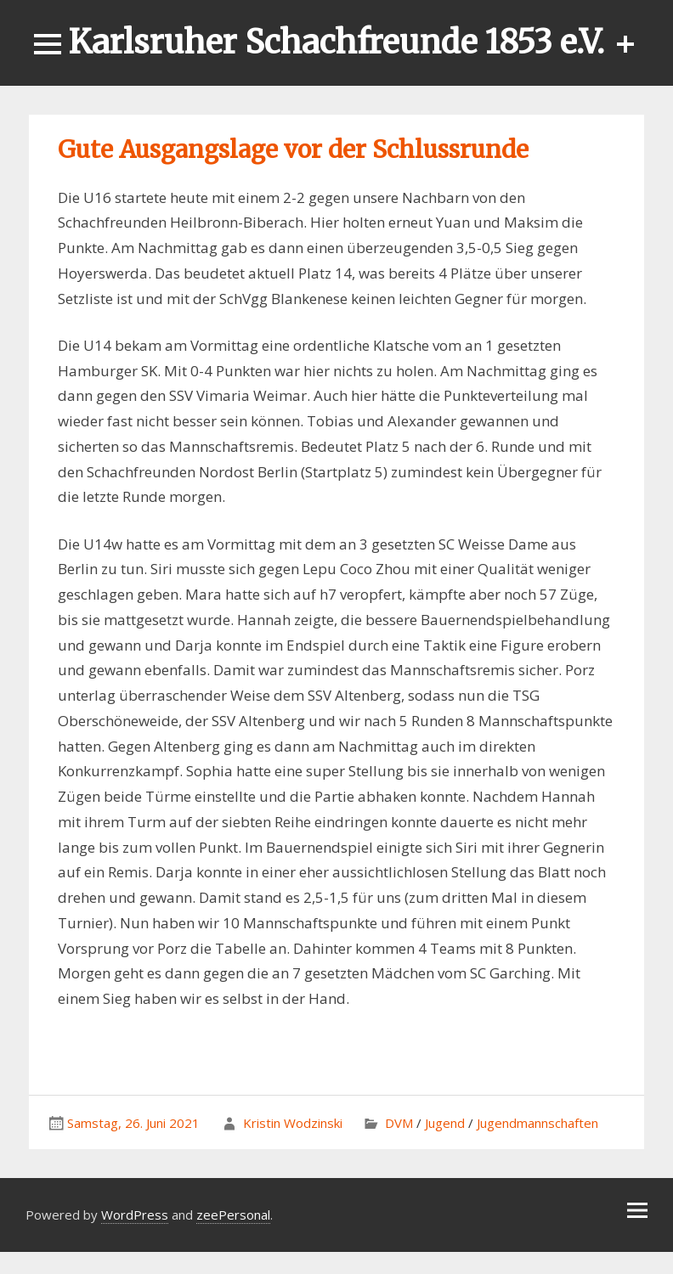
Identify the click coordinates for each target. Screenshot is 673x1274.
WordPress (134, 1214)
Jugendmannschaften (537, 1122)
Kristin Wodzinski (292, 1122)
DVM (399, 1122)
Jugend (445, 1122)
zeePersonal (233, 1214)
